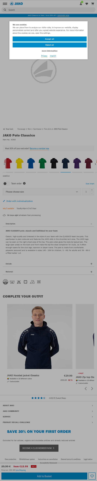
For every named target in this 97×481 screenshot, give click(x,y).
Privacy (44, 55)
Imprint (53, 55)
